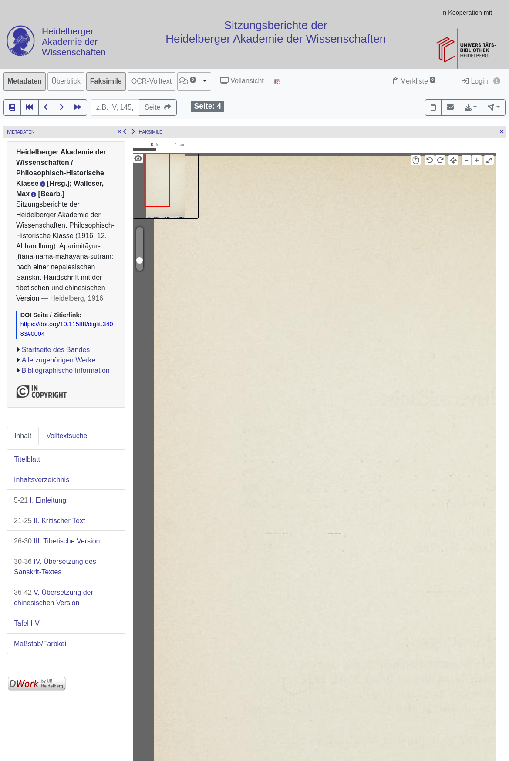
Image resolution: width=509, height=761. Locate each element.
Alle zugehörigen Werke (59, 360)
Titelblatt (27, 459)
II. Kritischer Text (49, 520)
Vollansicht (242, 80)
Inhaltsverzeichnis (41, 479)
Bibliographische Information (66, 370)
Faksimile (106, 81)
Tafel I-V (27, 623)
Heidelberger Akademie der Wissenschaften (74, 42)
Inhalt (22, 435)
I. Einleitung (40, 500)
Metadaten (24, 81)
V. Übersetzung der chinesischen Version (53, 598)
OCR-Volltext (151, 81)
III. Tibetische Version (57, 541)
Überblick (66, 81)
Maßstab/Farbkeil (41, 643)
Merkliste (414, 81)
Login (475, 81)
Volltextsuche (66, 435)
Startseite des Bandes (56, 349)
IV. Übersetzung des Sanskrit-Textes (55, 567)
